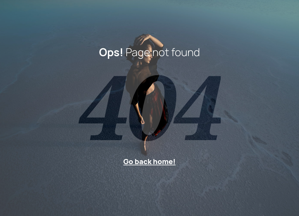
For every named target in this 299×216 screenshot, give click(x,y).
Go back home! (149, 161)
